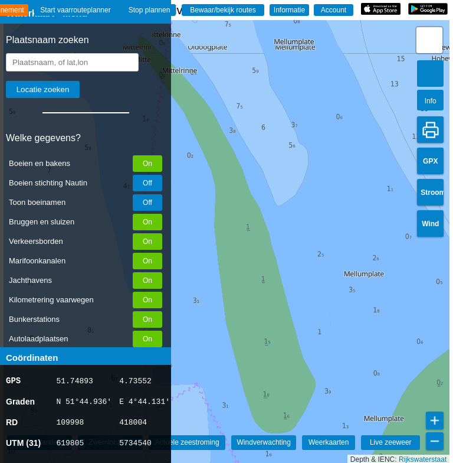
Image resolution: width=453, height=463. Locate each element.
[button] (429, 40)
